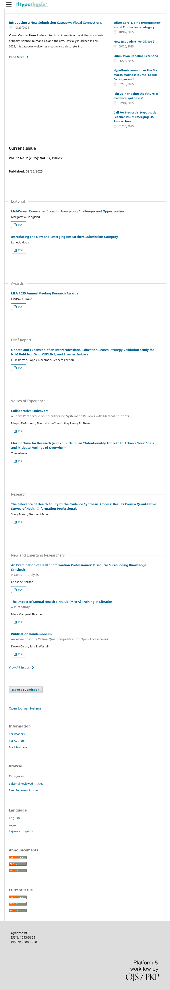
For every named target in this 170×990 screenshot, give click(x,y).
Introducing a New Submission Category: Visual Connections (55, 22)
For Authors (17, 741)
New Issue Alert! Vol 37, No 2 (134, 41)
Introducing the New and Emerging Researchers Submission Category (64, 237)
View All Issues (19, 667)
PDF (20, 225)
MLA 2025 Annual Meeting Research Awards (44, 293)
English (14, 818)
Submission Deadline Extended (136, 56)
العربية (13, 824)
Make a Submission (25, 690)
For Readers (17, 734)
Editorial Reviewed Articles (26, 784)
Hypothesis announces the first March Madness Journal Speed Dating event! (136, 74)
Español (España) (22, 831)
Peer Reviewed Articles (23, 790)
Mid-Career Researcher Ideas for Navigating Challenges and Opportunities (67, 211)
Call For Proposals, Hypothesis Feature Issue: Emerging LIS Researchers (135, 116)
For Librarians (18, 747)
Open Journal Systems (25, 708)
